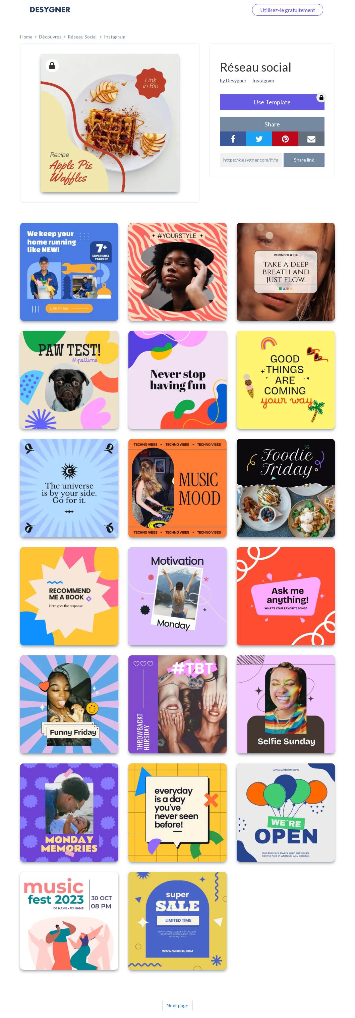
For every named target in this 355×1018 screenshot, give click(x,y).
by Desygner (233, 80)
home (26, 36)
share (272, 124)
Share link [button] (304, 160)
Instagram (114, 36)
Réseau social (83, 36)
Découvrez (50, 36)
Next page (177, 1005)
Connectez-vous (221, 10)
